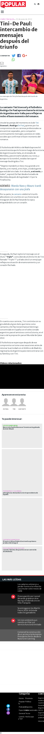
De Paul (21, 125)
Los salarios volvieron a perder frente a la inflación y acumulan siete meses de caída (29, 587)
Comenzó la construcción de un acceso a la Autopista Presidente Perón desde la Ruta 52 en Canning (29, 635)
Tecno (27, 713)
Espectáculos (24, 710)
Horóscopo (29, 717)
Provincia (29, 698)
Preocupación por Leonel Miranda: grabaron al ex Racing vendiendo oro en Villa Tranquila (29, 599)
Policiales (22, 707)
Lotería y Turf (21, 718)
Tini (37, 123)
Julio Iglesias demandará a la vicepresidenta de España (20, 493)
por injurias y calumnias (12, 491)
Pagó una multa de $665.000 (13, 548)
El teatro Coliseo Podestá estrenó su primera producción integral (19, 542)
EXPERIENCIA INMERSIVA (11, 540)
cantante (17, 194)
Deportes (29, 707)
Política (28, 702)
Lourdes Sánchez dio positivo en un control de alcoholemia (19, 550)
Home (21, 698)
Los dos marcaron (10, 425)
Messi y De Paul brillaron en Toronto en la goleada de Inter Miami (21, 428)
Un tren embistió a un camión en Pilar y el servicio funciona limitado (29, 622)
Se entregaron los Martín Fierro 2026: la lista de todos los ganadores (29, 610)
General (22, 713)
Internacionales (31, 710)
